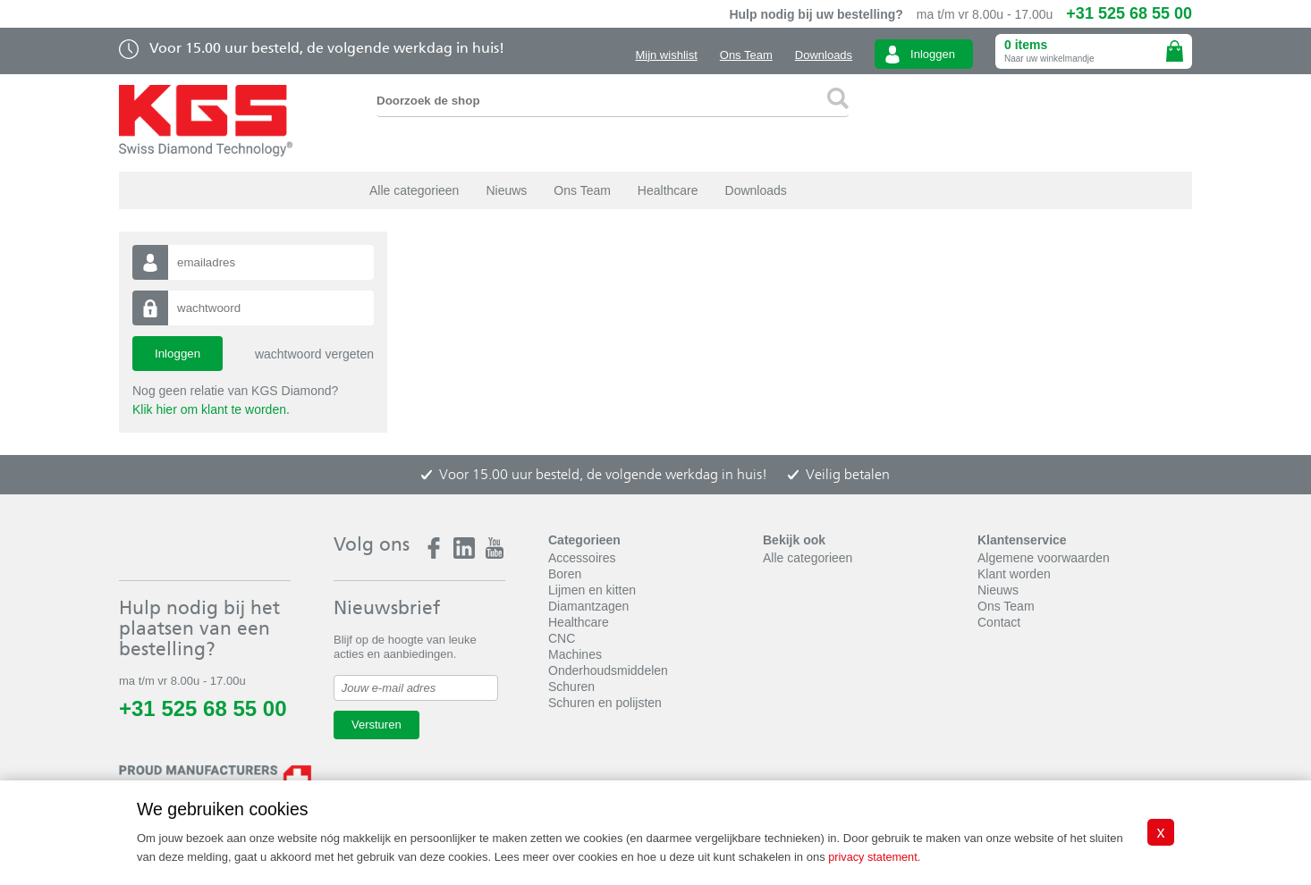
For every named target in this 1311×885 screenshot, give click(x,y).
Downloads (823, 55)
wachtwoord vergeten (314, 354)
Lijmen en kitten (592, 590)
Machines (575, 654)
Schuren (571, 686)
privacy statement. (875, 857)
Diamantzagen (588, 606)
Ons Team (746, 55)
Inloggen (932, 54)
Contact (998, 622)
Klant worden (1014, 574)
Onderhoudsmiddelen (608, 670)
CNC (561, 638)
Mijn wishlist (666, 55)
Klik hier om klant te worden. (211, 409)
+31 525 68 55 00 (1129, 13)
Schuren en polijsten (605, 702)
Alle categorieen (414, 190)
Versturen (376, 724)
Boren (564, 574)
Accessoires (581, 558)
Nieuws (506, 190)
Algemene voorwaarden (1043, 558)
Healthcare (668, 190)
